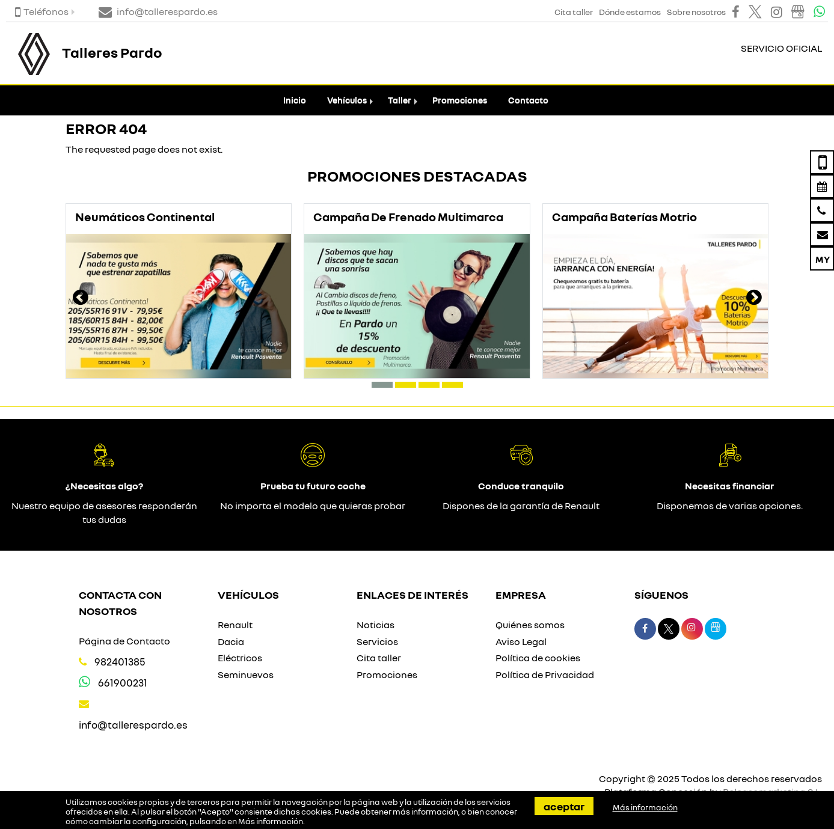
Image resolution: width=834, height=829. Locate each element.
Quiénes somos (530, 625)
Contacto (528, 100)
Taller (399, 100)
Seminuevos (246, 674)
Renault (235, 625)
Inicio (294, 100)
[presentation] (81, 299)
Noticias (375, 625)
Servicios (377, 641)
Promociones (459, 100)
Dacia (231, 641)
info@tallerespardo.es (133, 724)
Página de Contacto (124, 641)
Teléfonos (42, 11)
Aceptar (564, 806)
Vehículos (347, 100)
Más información (270, 821)
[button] (382, 385)
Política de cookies (537, 658)
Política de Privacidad (544, 674)
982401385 (120, 661)
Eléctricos (240, 658)
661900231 (122, 682)
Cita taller (379, 658)
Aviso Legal (521, 641)
